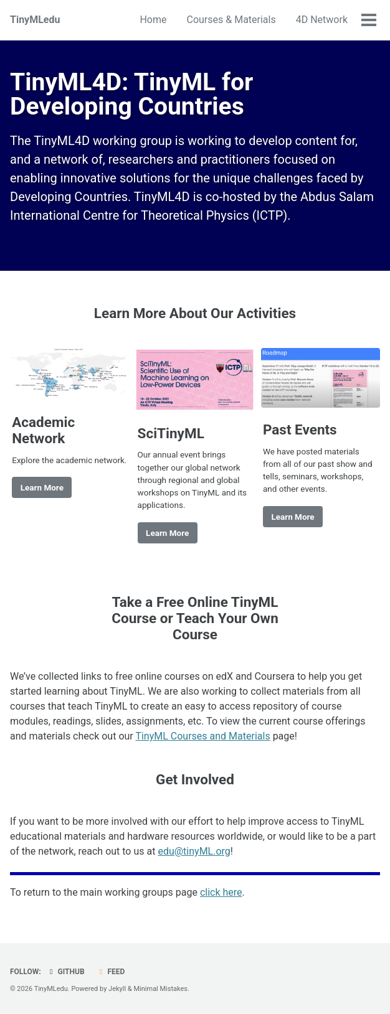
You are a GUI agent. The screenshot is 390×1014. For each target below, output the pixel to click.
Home (153, 20)
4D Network (322, 20)
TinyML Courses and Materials (202, 736)
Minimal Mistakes (160, 989)
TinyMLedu (35, 20)
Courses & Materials (230, 20)
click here (221, 892)
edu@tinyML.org (194, 851)
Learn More (42, 487)
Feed (111, 971)
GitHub (66, 971)
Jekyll (117, 989)
